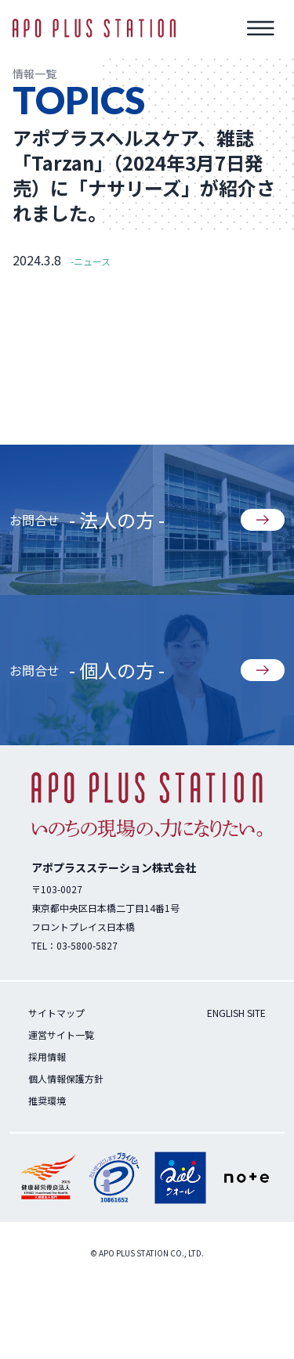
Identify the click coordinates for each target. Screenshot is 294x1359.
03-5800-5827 (87, 945)
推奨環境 (47, 1100)
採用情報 (47, 1056)
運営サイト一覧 (61, 1034)
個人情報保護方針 (65, 1078)
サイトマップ (56, 1012)
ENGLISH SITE (236, 1012)
